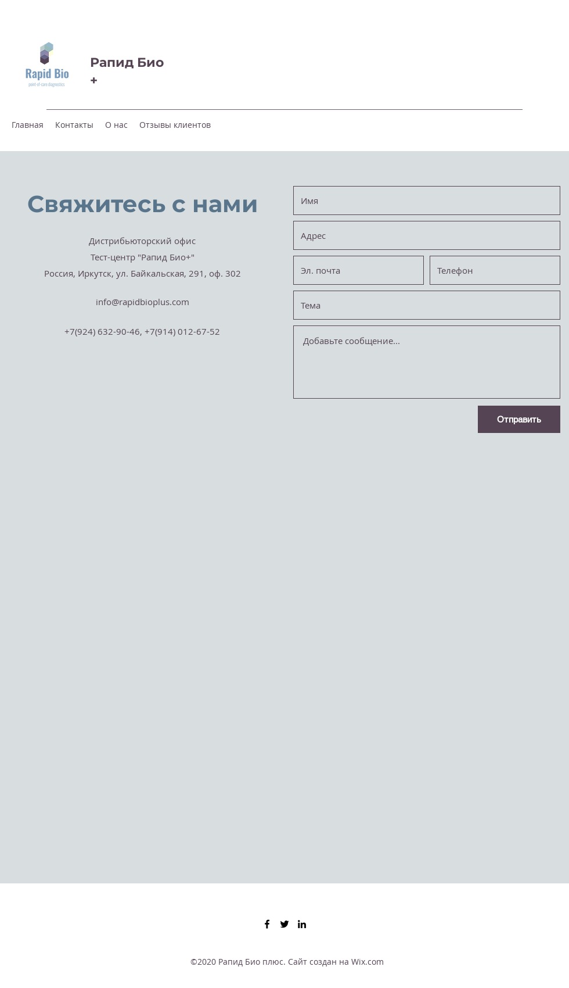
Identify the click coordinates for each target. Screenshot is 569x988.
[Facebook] (267, 924)
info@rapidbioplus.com (142, 301)
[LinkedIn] (302, 924)
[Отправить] (519, 419)
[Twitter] (284, 924)
